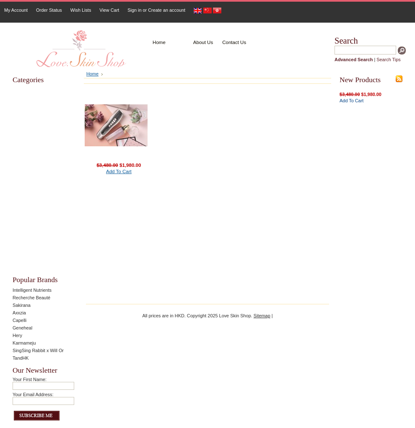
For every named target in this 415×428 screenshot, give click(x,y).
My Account (16, 10)
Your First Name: (30, 379)
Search (346, 40)
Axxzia (19, 312)
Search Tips (388, 59)
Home (92, 73)
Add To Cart (119, 171)
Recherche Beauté (31, 297)
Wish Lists (80, 10)
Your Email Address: (33, 394)
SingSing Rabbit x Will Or (38, 350)
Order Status (49, 10)
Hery (17, 335)
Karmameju (24, 342)
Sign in (134, 10)
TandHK (21, 358)
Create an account (166, 10)
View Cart (109, 10)
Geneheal (22, 327)
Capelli (19, 320)
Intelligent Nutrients (32, 290)
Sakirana (22, 305)
